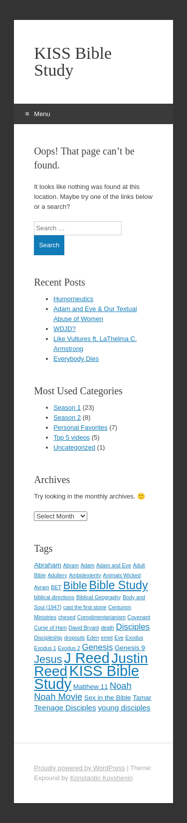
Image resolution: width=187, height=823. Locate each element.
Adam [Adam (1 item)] (87, 565)
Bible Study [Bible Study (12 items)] (118, 585)
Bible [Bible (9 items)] (75, 585)
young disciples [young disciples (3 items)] (124, 707)
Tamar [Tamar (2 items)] (142, 697)
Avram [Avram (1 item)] (41, 587)
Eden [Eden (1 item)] (93, 638)
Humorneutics (73, 299)
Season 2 (67, 417)
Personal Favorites (80, 427)
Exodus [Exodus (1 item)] (135, 638)
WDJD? (64, 328)
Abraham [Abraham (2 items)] (47, 565)
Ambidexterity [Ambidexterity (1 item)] (85, 575)
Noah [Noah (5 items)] (120, 686)
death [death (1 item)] (107, 628)
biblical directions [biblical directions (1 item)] (54, 597)
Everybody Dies (76, 358)
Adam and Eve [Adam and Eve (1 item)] (113, 565)
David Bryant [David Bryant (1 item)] (83, 628)
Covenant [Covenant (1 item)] (139, 617)
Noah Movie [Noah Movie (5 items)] (58, 697)
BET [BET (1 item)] (56, 587)
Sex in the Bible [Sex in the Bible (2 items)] (107, 697)
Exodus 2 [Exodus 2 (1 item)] (69, 648)
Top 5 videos (71, 437)
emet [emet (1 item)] (107, 638)
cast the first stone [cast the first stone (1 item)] (84, 607)
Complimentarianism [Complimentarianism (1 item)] (101, 617)
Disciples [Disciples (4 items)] (133, 627)
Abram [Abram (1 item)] (70, 565)
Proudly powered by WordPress (79, 768)
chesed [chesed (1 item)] (66, 617)
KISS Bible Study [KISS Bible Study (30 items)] (86, 677)
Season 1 (67, 407)
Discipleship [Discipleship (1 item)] (48, 638)
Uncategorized (74, 447)
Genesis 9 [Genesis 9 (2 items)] (130, 648)
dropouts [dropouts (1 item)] (74, 638)
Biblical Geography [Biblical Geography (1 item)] (98, 597)
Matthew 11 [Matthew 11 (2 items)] (90, 686)
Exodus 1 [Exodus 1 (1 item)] (45, 648)
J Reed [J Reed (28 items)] (86, 658)
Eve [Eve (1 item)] (119, 638)
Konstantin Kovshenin (101, 778)
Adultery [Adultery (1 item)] (57, 575)
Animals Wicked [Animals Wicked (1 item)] (122, 575)
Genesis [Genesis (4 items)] (97, 647)
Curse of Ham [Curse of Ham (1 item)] (50, 628)
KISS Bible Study (73, 62)
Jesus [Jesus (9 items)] (48, 659)
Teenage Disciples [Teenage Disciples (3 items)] (65, 707)
